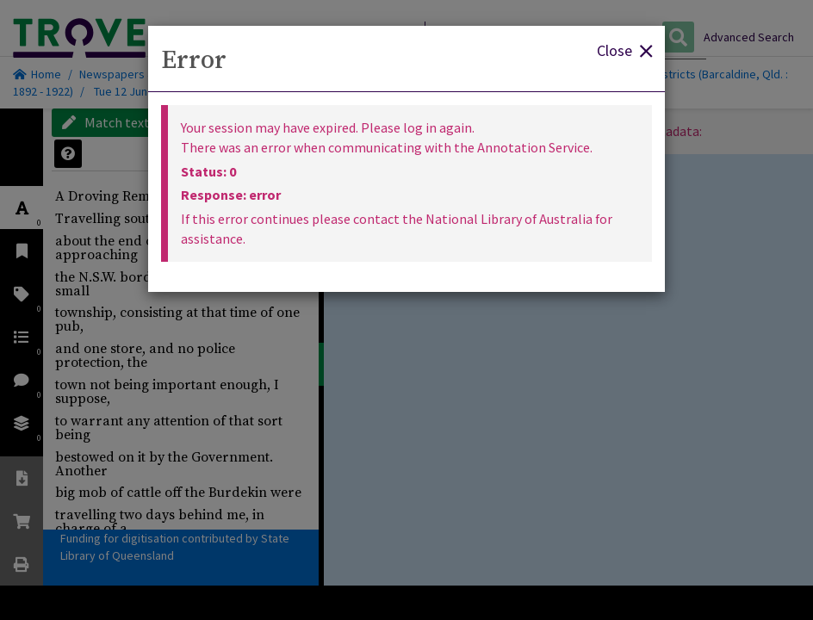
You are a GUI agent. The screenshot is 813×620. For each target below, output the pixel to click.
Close (624, 49)
